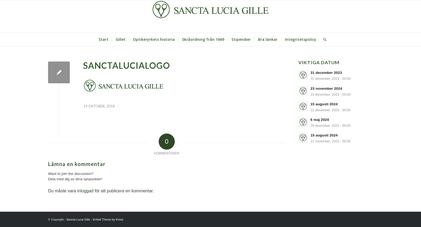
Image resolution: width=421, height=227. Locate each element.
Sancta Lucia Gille (78, 219)
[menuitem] (103, 39)
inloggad (85, 191)
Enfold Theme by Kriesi (108, 219)
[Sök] (323, 39)
